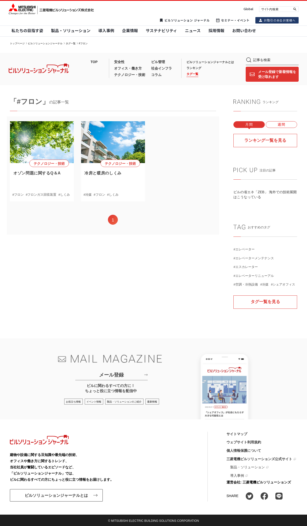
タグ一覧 (71, 43)
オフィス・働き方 (128, 68)
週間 (281, 124)
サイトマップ (236, 434)
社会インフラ (161, 68)
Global (248, 9)
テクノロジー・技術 (129, 75)
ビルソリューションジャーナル (45, 43)
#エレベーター (243, 249)
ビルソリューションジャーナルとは (210, 62)
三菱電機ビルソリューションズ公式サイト (259, 459)
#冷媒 (87, 194)
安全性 (119, 62)
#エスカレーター (245, 266)
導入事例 (237, 475)
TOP (94, 62)
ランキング (193, 68)
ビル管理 (158, 62)
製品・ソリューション (247, 467)
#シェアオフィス (283, 284)
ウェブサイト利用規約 (243, 442)
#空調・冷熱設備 (245, 284)
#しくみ (64, 194)
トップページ (17, 43)
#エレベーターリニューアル (253, 275)
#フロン (18, 194)
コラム (156, 75)
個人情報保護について (243, 450)
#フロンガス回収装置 (41, 194)
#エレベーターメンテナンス (253, 258)
